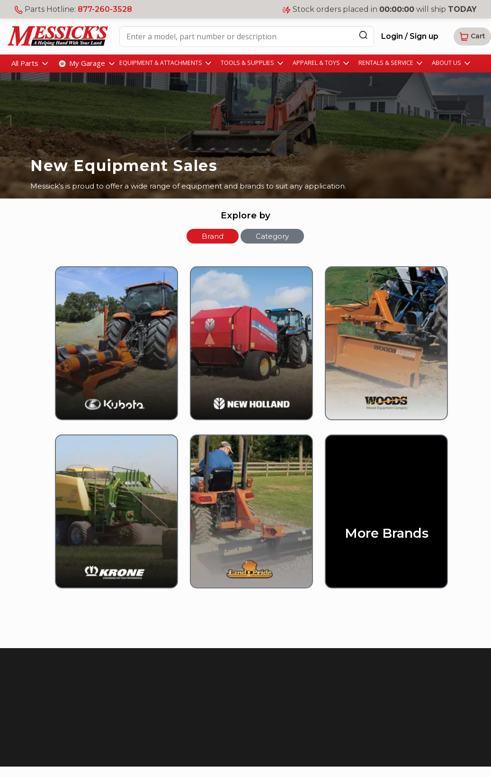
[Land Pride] (245, 518)
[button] (472, 36)
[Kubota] (110, 350)
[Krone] (110, 518)
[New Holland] (245, 350)
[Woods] (380, 350)
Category (272, 236)
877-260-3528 (105, 9)
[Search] (363, 35)
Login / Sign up (409, 36)
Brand (212, 236)
